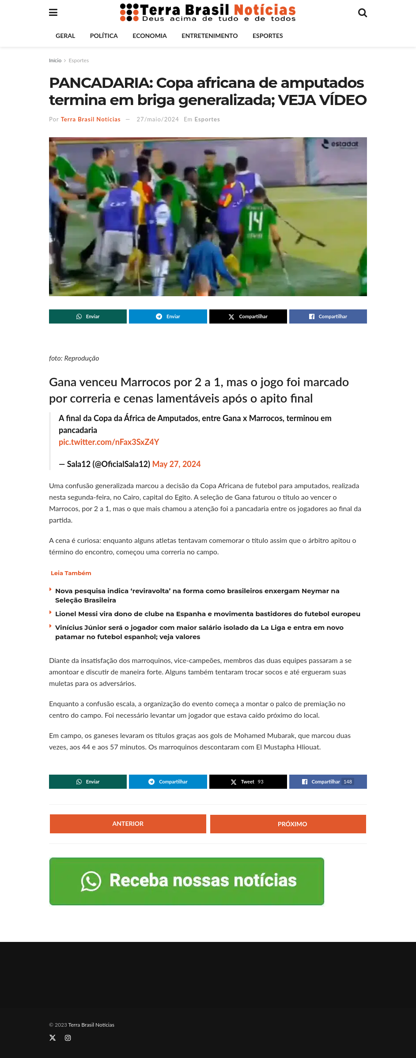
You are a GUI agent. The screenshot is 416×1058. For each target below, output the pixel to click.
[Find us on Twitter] (52, 1038)
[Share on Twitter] (248, 316)
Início (55, 60)
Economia (149, 35)
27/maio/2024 (158, 119)
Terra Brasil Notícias (91, 119)
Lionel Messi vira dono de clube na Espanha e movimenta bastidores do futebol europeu (207, 614)
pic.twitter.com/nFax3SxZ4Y (109, 442)
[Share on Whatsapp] (88, 316)
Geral (65, 35)
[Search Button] (362, 12)
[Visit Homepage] (207, 12)
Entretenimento (210, 35)
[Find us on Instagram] (68, 1038)
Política (104, 35)
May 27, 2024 (176, 464)
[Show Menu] (53, 12)
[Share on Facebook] (328, 316)
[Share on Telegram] (168, 316)
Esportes (268, 35)
